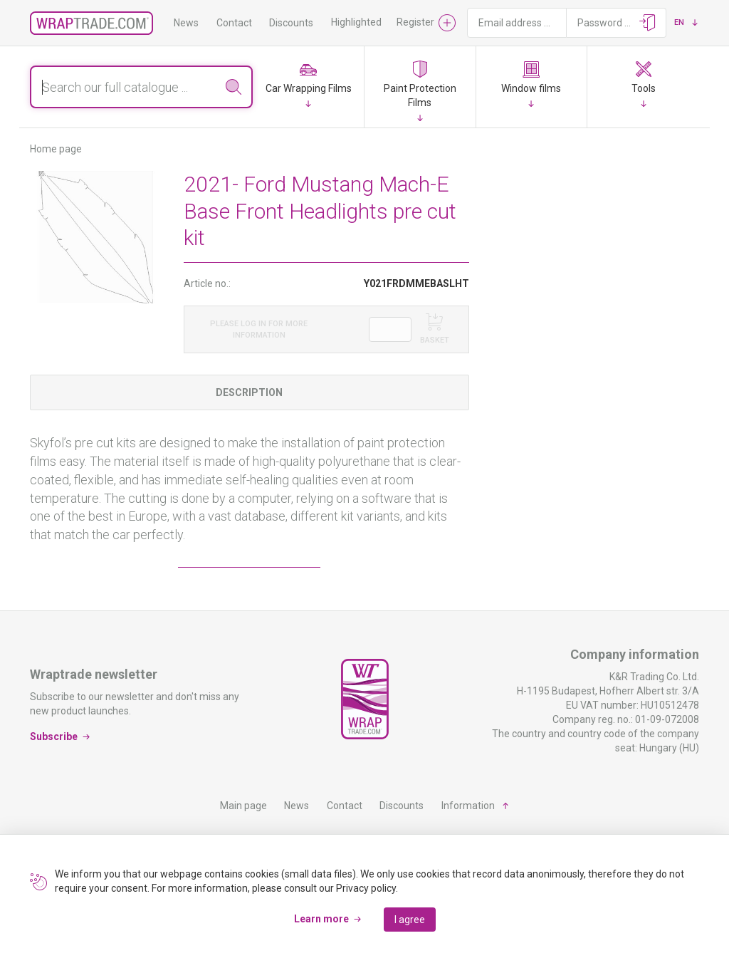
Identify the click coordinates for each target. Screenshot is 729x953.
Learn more (321, 919)
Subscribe (54, 736)
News (186, 22)
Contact (234, 22)
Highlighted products (377, 22)
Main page (243, 805)
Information (468, 805)
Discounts (291, 22)
